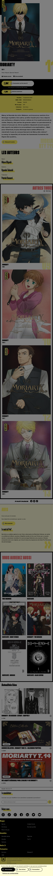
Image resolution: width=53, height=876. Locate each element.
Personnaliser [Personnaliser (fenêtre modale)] (36, 869)
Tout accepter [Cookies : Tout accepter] (8, 869)
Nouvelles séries (6, 836)
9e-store (4, 852)
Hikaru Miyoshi (5, 72)
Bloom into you (5, 829)
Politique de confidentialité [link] (10, 873)
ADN (3, 855)
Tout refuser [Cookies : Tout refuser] (22, 869)
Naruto (3, 824)
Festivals (4, 842)
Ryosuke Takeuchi (14, 72)
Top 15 (29, 839)
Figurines (29, 836)
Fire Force (4, 827)
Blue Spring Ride (31, 827)
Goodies (4, 839)
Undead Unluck (31, 824)
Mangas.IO (30, 852)
